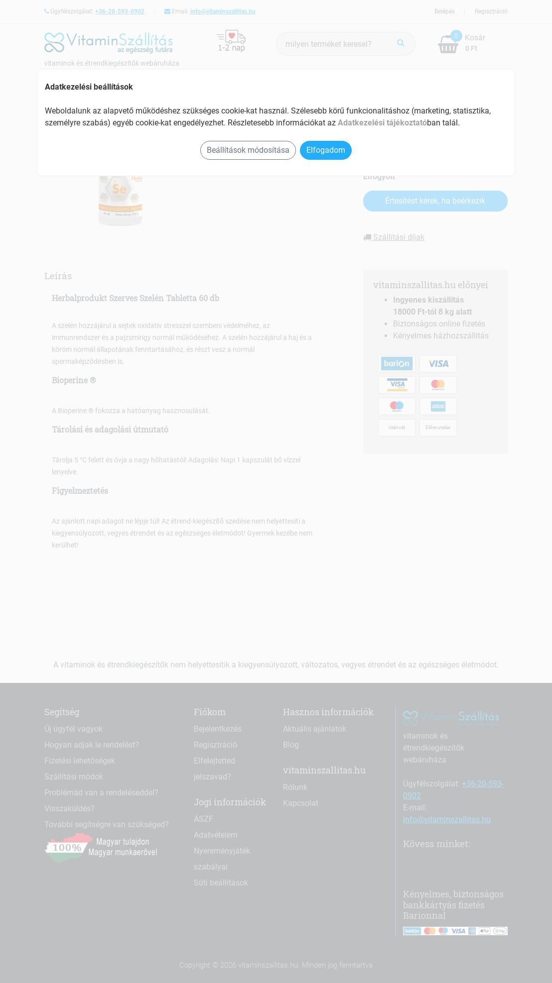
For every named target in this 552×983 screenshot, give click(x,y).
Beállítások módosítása (248, 150)
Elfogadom (325, 150)
